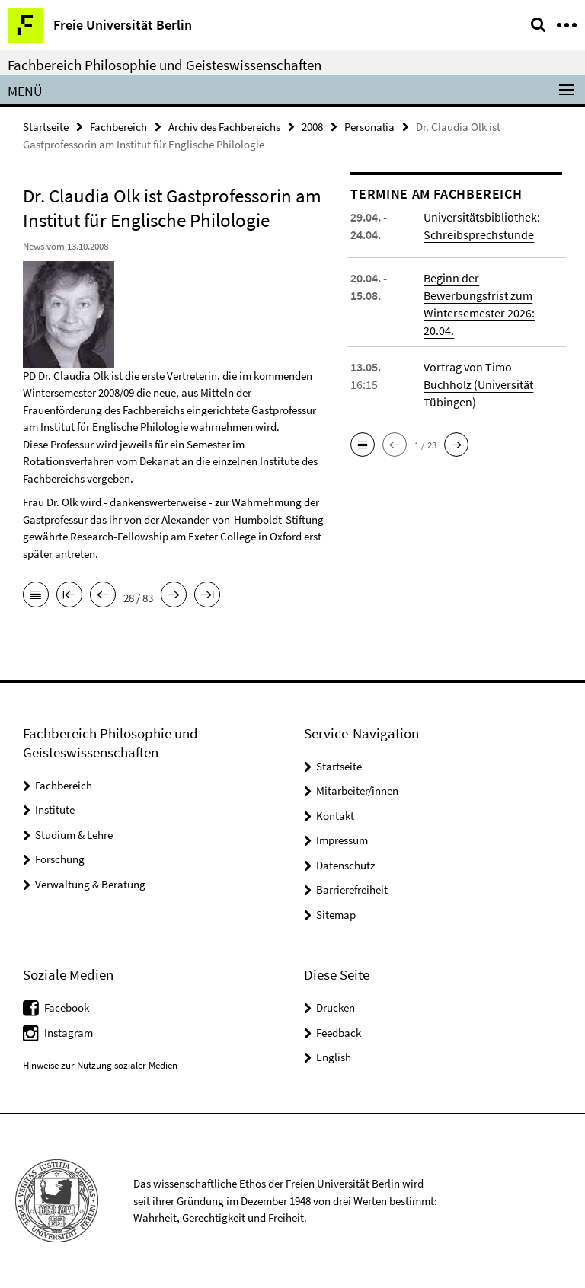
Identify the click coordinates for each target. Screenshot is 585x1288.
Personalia (369, 127)
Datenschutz (345, 865)
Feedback (338, 1032)
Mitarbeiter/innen (357, 790)
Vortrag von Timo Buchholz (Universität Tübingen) (478, 384)
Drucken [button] (335, 1007)
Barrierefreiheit (352, 889)
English (333, 1057)
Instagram (68, 1032)
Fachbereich (118, 127)
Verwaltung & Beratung (90, 884)
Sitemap (336, 914)
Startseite (46, 127)
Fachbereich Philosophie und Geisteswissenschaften (164, 65)
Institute (55, 809)
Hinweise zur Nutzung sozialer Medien (100, 1065)
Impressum (342, 840)
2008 (312, 127)
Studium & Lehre (74, 834)
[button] (362, 444)
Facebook (66, 1007)
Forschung (60, 859)
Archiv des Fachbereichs (224, 127)
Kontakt (335, 815)
